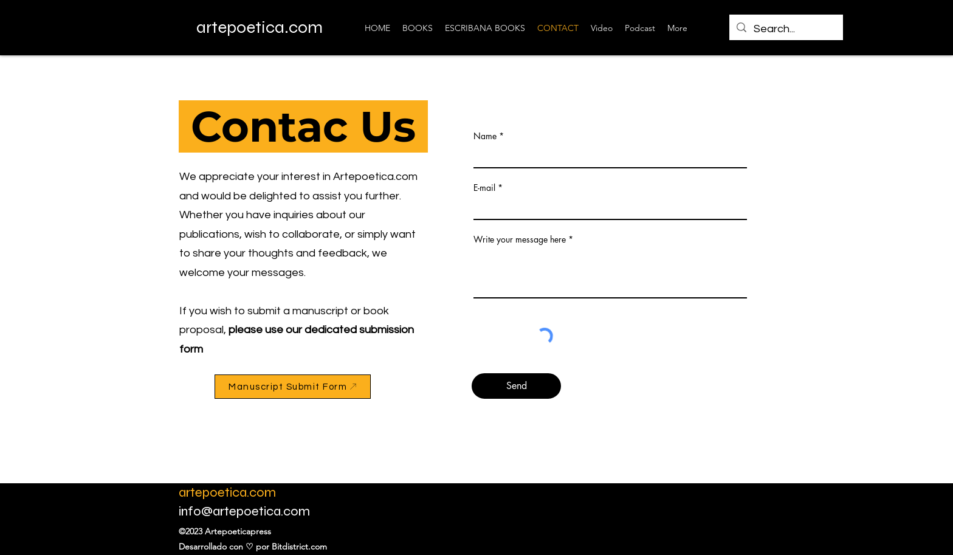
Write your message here (519, 239)
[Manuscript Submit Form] (293, 386)
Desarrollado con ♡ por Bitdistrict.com (253, 546)
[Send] (516, 386)
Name (485, 136)
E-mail (484, 188)
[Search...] (785, 29)
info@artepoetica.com (244, 511)
